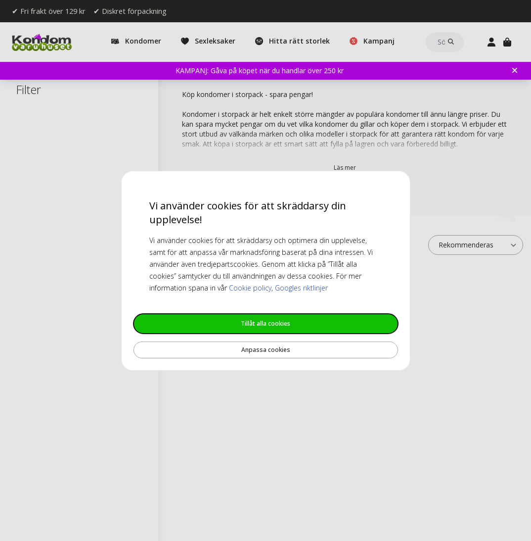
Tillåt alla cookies (265, 323)
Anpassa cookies (265, 349)
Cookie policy (250, 288)
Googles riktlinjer (301, 288)
